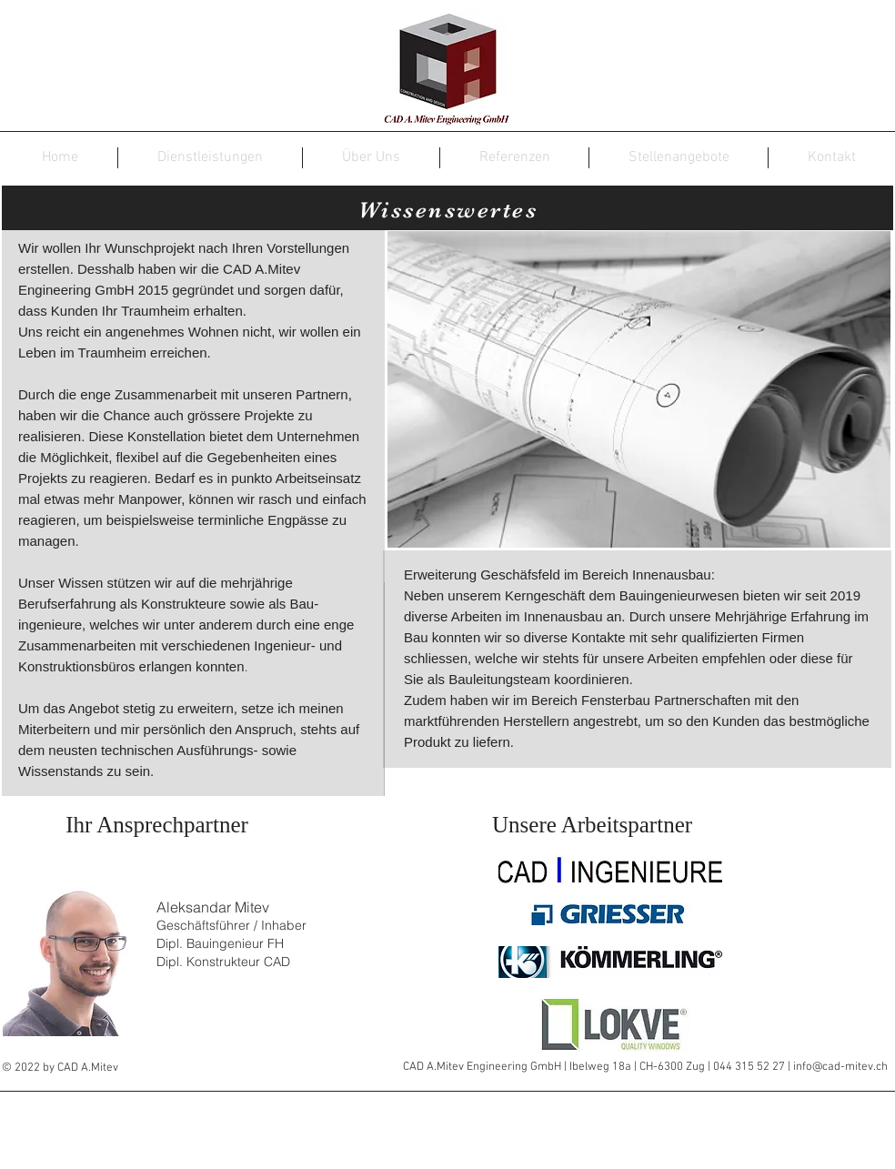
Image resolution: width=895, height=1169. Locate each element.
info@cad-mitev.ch (840, 1067)
